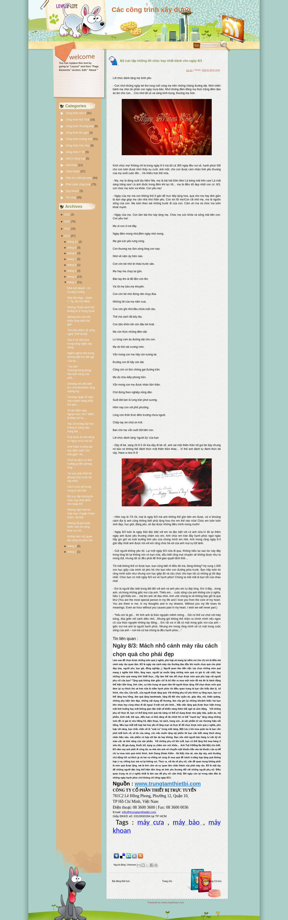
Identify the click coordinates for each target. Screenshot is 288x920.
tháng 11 (72, 241)
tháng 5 (71, 270)
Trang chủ (167, 881)
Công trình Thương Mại (80, 126)
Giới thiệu (72, 165)
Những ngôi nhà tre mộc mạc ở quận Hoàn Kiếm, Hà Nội (81, 513)
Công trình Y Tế (76, 152)
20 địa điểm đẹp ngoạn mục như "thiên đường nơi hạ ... (80, 414)
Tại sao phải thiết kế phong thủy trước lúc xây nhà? (79, 477)
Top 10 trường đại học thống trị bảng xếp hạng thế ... (80, 427)
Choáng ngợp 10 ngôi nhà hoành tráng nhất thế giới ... (80, 400)
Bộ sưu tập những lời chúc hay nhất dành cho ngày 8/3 (80, 500)
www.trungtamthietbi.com (168, 784)
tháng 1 (71, 551)
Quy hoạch (73, 191)
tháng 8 (71, 253)
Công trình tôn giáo (77, 132)
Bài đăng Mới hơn (121, 881)
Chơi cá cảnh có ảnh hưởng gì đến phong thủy (79, 463)
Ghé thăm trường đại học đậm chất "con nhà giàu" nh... (79, 450)
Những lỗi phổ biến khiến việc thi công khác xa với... (78, 527)
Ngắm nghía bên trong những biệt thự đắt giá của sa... (80, 357)
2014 (67, 228)
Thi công (71, 197)
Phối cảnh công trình (78, 184)
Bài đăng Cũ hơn (213, 881)
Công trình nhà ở (76, 113)
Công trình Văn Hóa (78, 145)
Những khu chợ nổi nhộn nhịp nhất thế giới (78, 320)
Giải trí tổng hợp (76, 158)
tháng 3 (71, 282)
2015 (67, 221)
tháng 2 (71, 546)
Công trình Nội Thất (78, 119)
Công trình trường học (79, 139)
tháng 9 (71, 247)
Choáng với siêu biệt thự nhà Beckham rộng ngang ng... (81, 387)
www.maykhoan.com (172, 902)
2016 (67, 214)
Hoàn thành (73, 171)
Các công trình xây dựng (151, 9)
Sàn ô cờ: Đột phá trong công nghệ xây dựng (79, 343)
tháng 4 (71, 276)
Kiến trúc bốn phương (79, 178)
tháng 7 (71, 259)
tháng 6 (71, 265)
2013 (67, 236)
